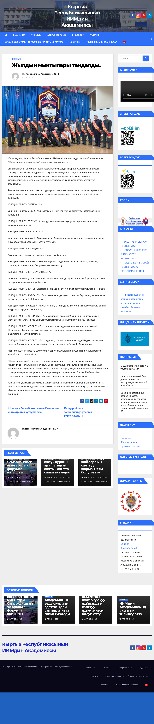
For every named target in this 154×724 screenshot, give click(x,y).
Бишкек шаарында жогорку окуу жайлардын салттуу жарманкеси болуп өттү (92, 461)
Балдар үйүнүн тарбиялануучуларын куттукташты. (78, 412)
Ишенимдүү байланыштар (102, 42)
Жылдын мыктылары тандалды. (56, 65)
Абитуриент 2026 (56, 35)
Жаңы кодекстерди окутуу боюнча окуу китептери (34, 42)
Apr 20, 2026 (53, 619)
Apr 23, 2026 (15, 619)
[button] (151, 38)
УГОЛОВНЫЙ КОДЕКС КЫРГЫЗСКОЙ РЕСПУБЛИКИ (134, 254)
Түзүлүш (36, 35)
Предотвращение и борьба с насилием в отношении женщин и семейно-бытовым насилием (132, 303)
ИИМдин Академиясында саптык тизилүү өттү (132, 608)
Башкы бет (19, 35)
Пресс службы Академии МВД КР (42, 74)
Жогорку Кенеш (129, 442)
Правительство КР (130, 446)
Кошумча (75, 42)
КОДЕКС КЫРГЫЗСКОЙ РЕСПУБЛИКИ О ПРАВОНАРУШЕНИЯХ (135, 266)
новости (16, 59)
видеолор (78, 35)
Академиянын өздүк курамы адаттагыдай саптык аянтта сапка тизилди (56, 465)
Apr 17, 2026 (128, 619)
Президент (126, 438)
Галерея (94, 35)
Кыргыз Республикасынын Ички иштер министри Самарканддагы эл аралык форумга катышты (20, 601)
